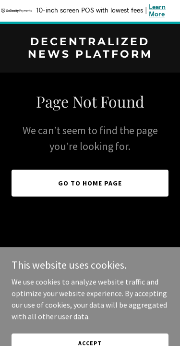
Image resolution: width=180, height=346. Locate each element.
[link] (90, 55)
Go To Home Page (90, 183)
